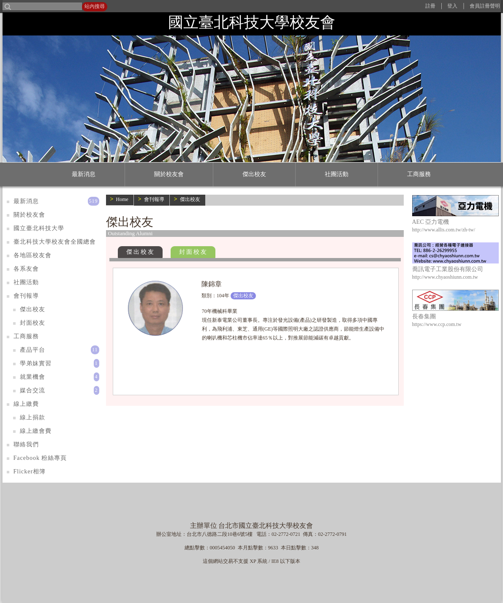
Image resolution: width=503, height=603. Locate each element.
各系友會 (26, 269)
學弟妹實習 (36, 363)
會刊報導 (154, 199)
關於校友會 (169, 174)
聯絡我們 (26, 444)
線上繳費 (26, 404)
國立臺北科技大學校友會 (251, 22)
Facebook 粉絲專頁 (40, 458)
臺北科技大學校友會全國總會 (55, 242)
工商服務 (419, 174)
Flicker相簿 (30, 471)
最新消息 (83, 174)
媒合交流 (32, 390)
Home (122, 199)
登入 (452, 6)
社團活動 (336, 174)
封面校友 (193, 252)
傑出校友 (254, 174)
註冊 (430, 6)
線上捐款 (32, 417)
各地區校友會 (33, 255)
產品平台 (32, 350)
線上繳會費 (36, 431)
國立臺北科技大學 (39, 228)
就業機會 (32, 377)
